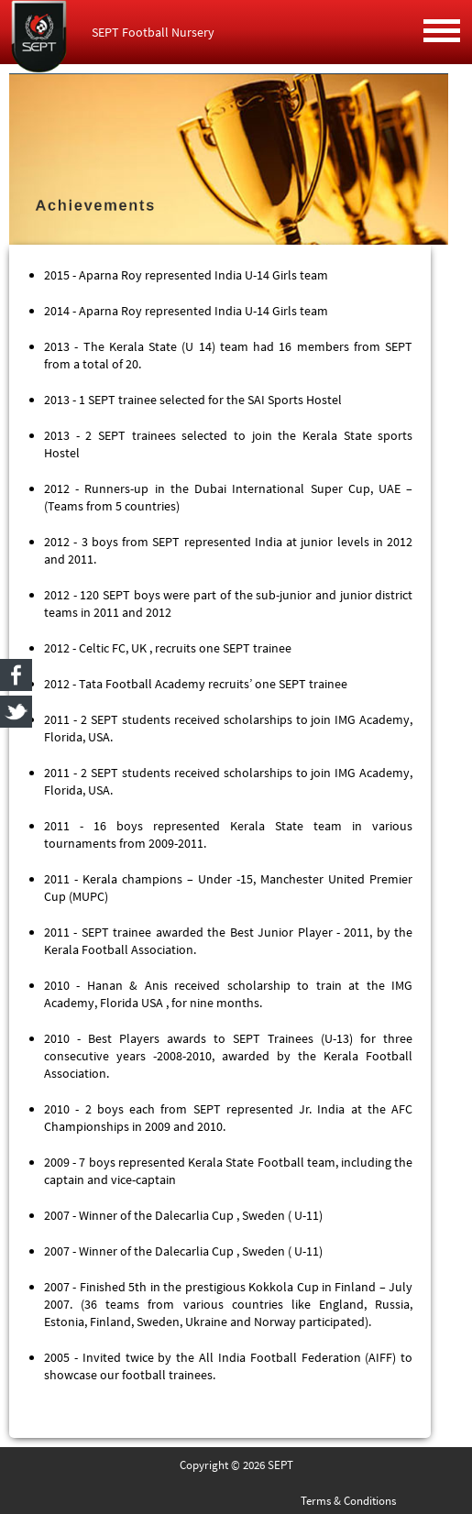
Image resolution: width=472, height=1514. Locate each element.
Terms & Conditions (348, 1501)
